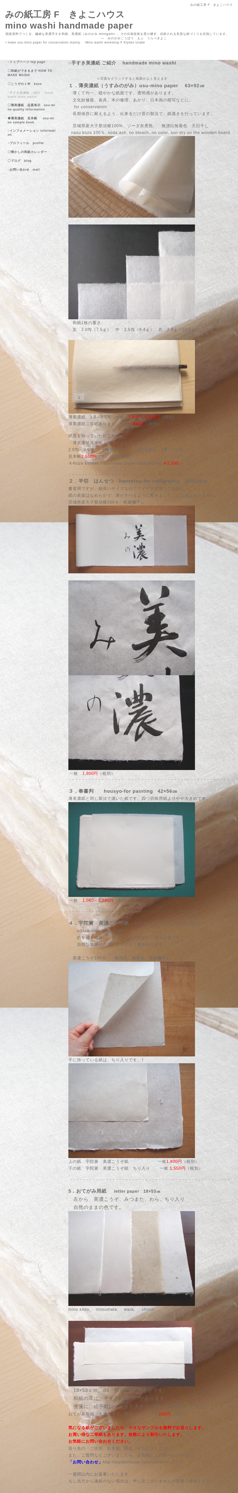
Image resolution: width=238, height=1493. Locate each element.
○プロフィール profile (26, 143)
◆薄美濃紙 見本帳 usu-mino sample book (31, 120)
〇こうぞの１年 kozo (25, 84)
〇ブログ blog (19, 161)
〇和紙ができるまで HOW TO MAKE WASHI (30, 73)
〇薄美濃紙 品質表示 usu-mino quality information (31, 107)
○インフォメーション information (32, 133)
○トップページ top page (26, 62)
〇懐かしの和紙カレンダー (31, 152)
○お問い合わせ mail (24, 169)
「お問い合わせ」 (85, 1462)
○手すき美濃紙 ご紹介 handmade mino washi (30, 95)
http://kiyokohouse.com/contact (134, 1462)
